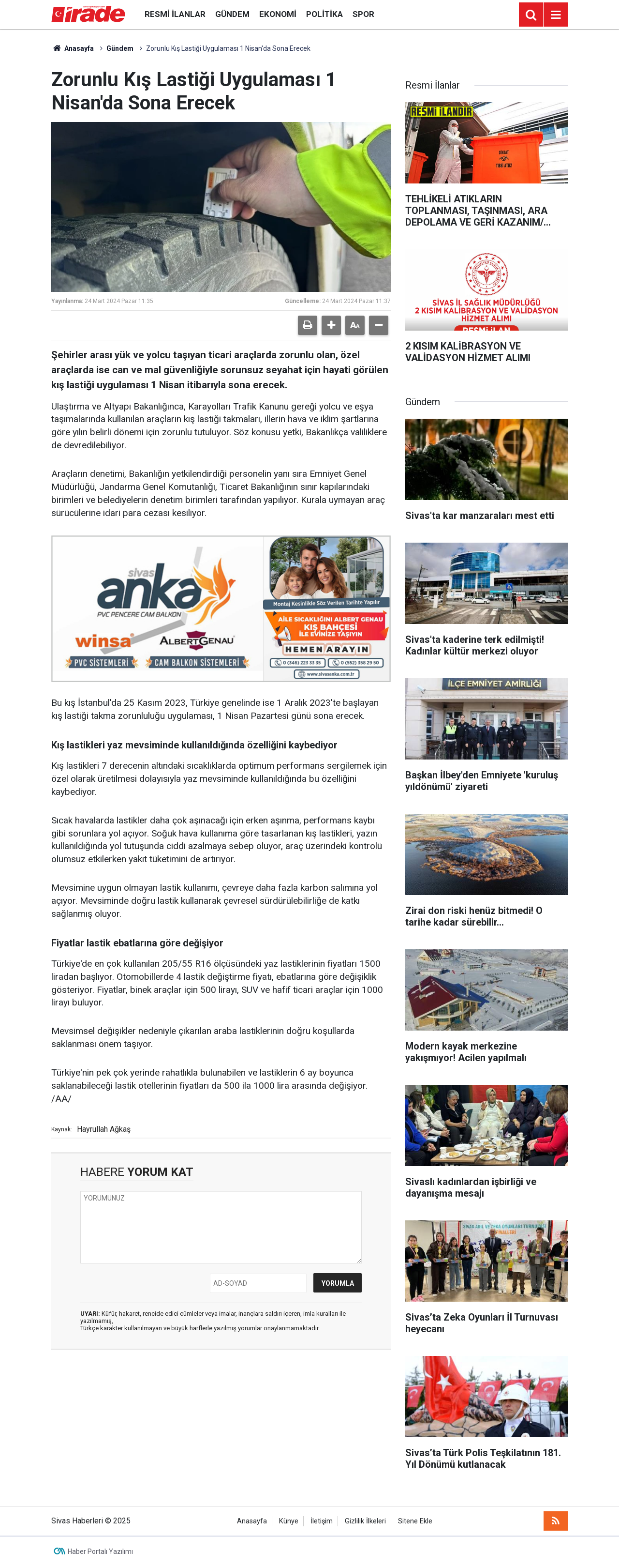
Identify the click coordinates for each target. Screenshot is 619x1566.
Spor (363, 14)
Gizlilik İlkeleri (365, 1521)
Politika (324, 14)
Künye (288, 1521)
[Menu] (555, 15)
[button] (331, 325)
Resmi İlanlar (175, 14)
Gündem (232, 14)
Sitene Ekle (415, 1521)
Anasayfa (72, 48)
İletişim (321, 1521)
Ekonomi (277, 14)
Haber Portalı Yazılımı (100, 1551)
